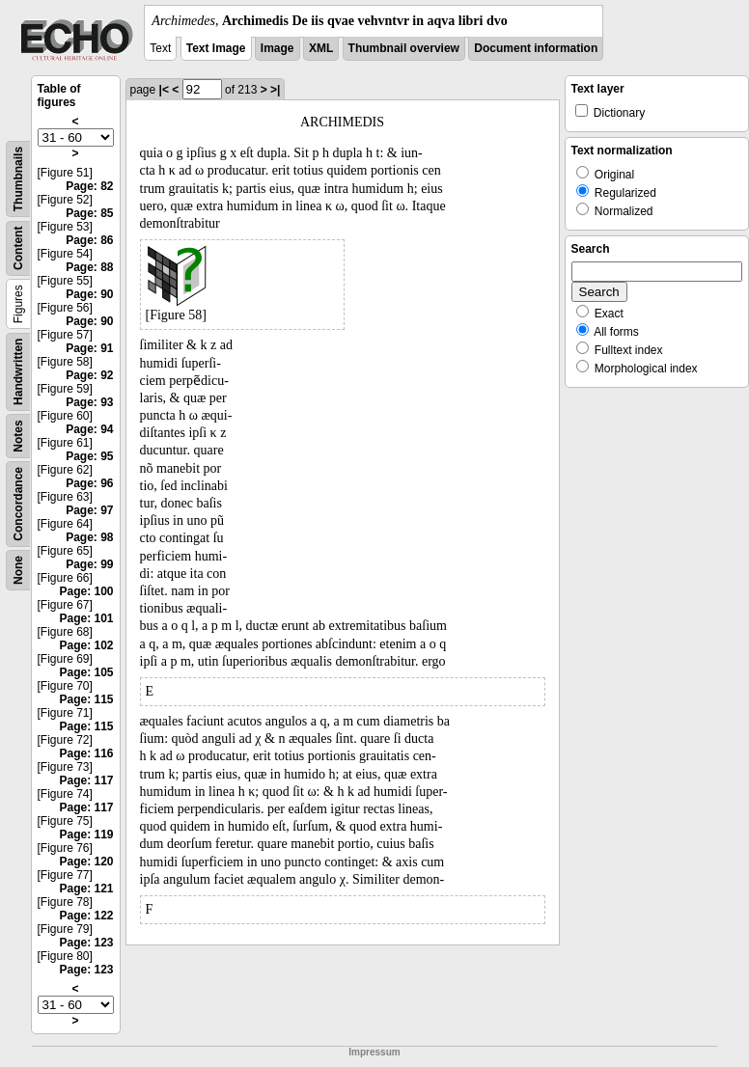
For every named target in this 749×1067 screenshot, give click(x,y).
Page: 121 (86, 888)
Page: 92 (89, 375)
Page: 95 (89, 456)
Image (277, 48)
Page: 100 (86, 591)
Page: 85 (89, 213)
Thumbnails (18, 179)
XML (321, 48)
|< (164, 89)
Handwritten (18, 372)
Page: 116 (86, 753)
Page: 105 (86, 672)
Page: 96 (89, 483)
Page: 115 (86, 699)
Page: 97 (89, 510)
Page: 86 (89, 240)
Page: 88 (89, 267)
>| (275, 89)
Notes (18, 435)
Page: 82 (89, 186)
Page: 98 (89, 537)
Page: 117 (86, 780)
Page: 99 (89, 564)
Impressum (374, 1052)
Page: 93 (89, 402)
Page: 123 (86, 942)
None (18, 570)
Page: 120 (86, 861)
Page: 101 (86, 618)
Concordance (18, 504)
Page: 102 (86, 645)
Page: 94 (89, 429)
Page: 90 (89, 294)
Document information (535, 48)
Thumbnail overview (403, 48)
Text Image (216, 48)
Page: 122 (86, 915)
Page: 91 (89, 348)
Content (18, 248)
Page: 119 (86, 834)
